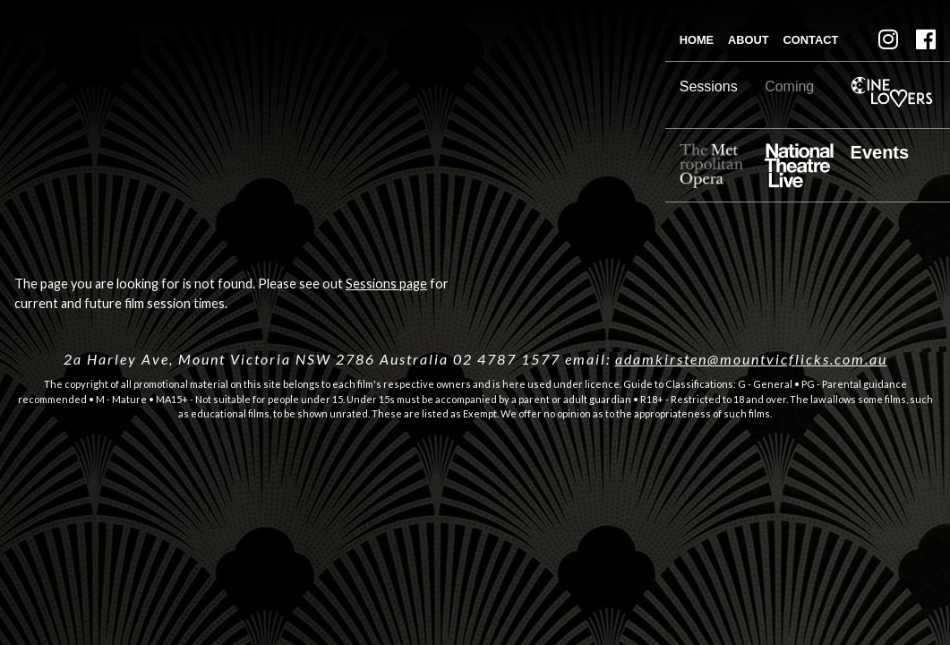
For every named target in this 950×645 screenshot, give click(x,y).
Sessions (709, 86)
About (748, 40)
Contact (811, 40)
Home (697, 40)
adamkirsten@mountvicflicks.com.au (751, 358)
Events (880, 152)
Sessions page (386, 283)
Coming (789, 86)
